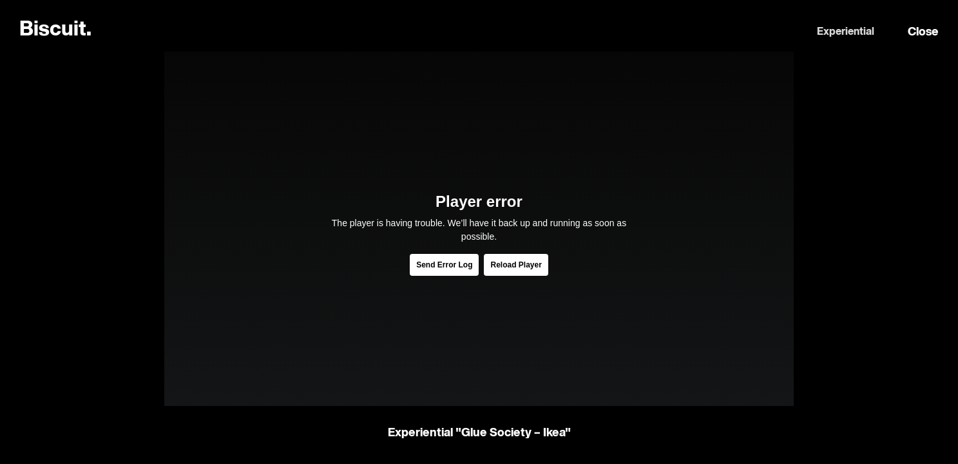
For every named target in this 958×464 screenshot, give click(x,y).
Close (923, 32)
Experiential (845, 32)
